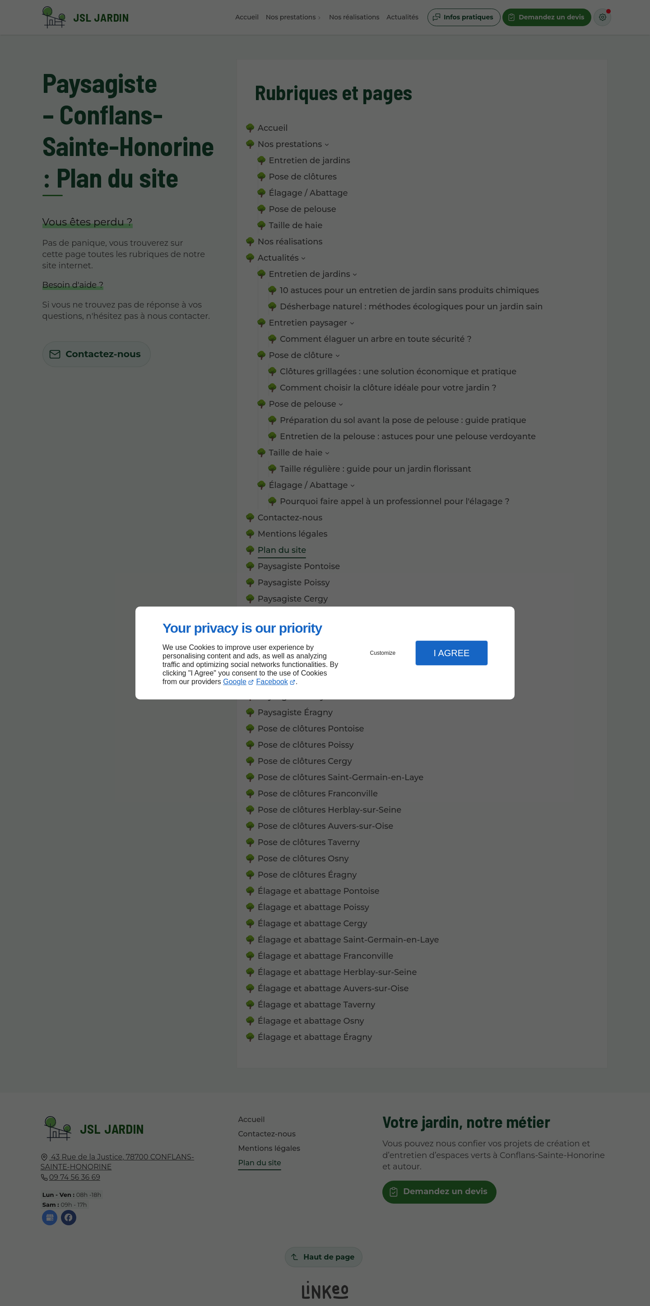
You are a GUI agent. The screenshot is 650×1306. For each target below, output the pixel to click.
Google (234, 681)
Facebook (272, 681)
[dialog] (325, 653)
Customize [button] (383, 653)
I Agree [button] (451, 653)
